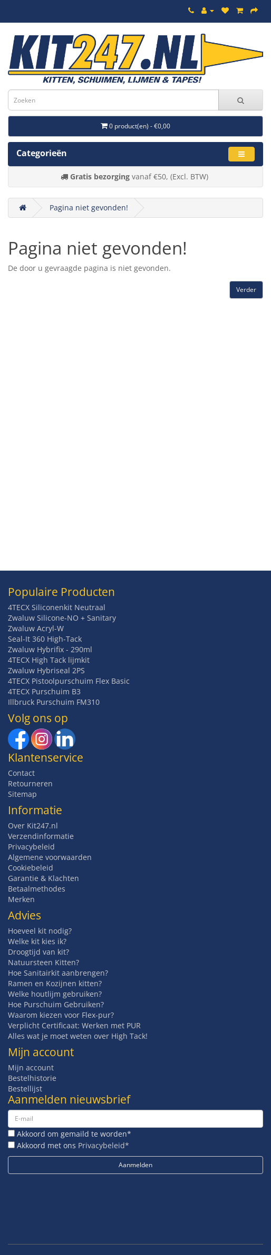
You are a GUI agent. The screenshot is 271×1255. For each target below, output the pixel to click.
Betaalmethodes (36, 889)
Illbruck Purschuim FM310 (54, 702)
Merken (21, 899)
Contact (21, 773)
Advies (24, 915)
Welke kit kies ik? (37, 941)
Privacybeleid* (103, 1145)
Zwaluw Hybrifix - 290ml (50, 649)
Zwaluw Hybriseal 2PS (46, 670)
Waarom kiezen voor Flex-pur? (61, 1015)
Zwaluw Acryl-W (36, 628)
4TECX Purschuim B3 (44, 691)
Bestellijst (25, 1089)
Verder (246, 289)
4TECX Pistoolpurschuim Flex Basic (69, 681)
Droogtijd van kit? (38, 952)
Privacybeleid (31, 847)
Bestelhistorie (32, 1078)
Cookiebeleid (30, 868)
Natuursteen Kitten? (43, 962)
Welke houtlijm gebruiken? (55, 994)
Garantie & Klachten (43, 878)
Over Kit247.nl (33, 826)
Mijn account (31, 1067)
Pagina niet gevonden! (89, 207)
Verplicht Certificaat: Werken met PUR (74, 1025)
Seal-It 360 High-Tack (45, 639)
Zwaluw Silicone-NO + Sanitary (62, 618)
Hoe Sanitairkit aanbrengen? (58, 973)
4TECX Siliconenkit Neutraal (56, 607)
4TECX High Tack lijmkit (49, 660)
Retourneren (30, 783)
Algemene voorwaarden (50, 857)
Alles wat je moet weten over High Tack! (78, 1036)
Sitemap (22, 794)
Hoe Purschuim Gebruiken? (56, 1004)
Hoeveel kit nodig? (40, 931)
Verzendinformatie (41, 836)
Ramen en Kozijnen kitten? (55, 983)
